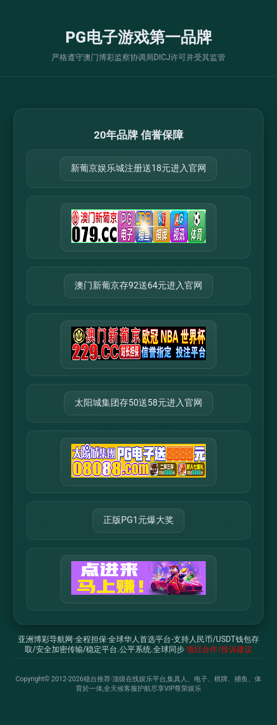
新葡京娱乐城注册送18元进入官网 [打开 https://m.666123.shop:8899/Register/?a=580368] (138, 168)
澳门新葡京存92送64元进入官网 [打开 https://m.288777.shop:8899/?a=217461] (138, 285)
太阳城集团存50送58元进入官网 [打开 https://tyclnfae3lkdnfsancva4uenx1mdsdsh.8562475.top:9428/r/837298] (138, 402)
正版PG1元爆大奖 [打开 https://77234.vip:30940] (138, 520)
